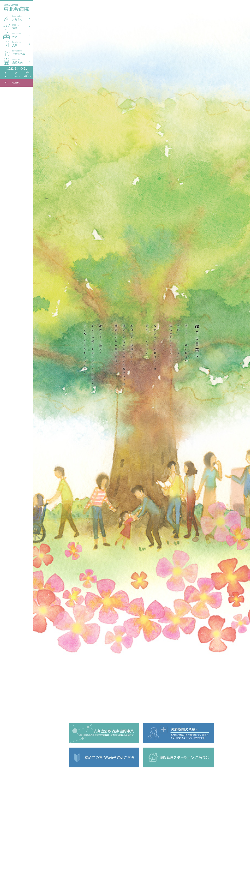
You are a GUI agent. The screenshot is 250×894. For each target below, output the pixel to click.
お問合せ (27, 76)
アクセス (16, 76)
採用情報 (16, 83)
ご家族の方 (22, 52)
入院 (22, 44)
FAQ (5, 76)
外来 (22, 35)
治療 (22, 26)
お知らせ (22, 18)
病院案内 (22, 61)
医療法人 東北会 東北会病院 (16, 8)
